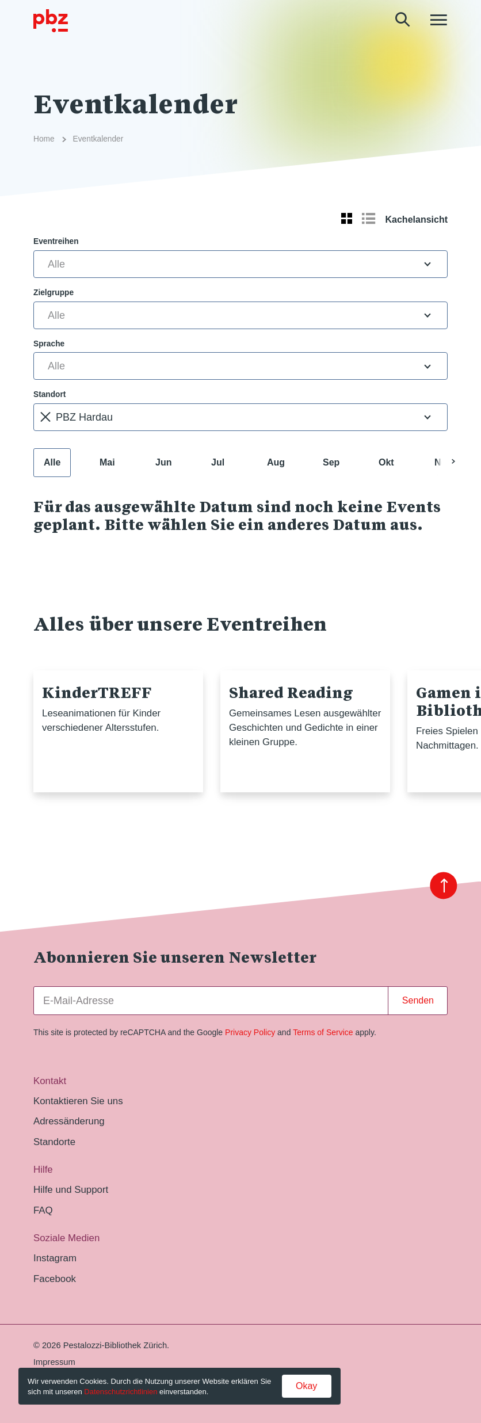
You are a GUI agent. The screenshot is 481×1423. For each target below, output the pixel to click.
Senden (418, 1000)
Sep (331, 462)
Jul (217, 462)
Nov (443, 462)
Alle (52, 462)
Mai (107, 462)
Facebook (54, 1278)
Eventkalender (98, 139)
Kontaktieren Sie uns (78, 1101)
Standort (49, 394)
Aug (276, 462)
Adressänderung (69, 1121)
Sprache (48, 343)
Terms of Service (323, 1032)
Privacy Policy (250, 1032)
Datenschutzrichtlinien (120, 1391)
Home (44, 139)
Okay (306, 1386)
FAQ (43, 1210)
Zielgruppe (53, 292)
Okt (386, 462)
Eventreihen (56, 241)
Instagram (55, 1258)
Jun (163, 462)
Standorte (54, 1141)
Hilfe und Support (70, 1189)
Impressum (54, 1362)
